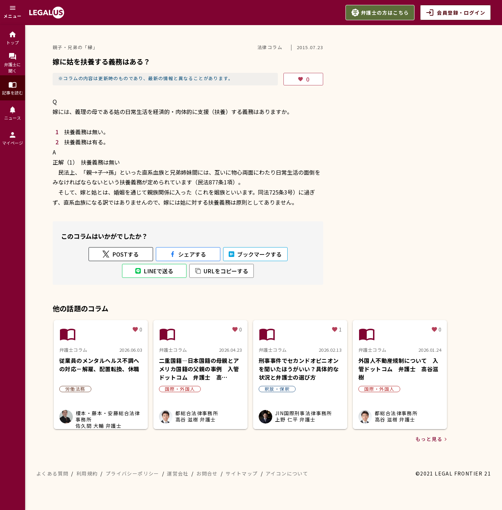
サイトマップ (242, 473)
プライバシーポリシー (132, 473)
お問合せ (207, 473)
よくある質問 (52, 473)
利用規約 (87, 473)
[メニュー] (12, 12)
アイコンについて (287, 473)
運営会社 (178, 473)
